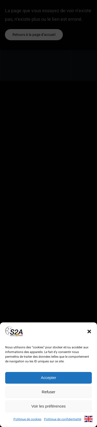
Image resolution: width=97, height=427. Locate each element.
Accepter (48, 377)
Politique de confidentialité (62, 419)
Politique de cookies (27, 419)
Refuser (48, 392)
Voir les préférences (48, 406)
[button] (89, 331)
